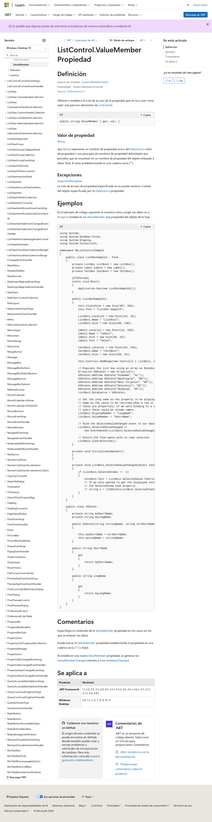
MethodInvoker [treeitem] (16, 389)
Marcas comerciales (15, 811)
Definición (171, 47)
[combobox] (26, 48)
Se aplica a (171, 61)
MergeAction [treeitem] (14, 351)
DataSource (137, 149)
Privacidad (112, 805)
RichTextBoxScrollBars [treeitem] (19, 766)
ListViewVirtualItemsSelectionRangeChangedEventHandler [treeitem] (27, 258)
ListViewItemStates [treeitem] (17, 244)
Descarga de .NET (196, 14)
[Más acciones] (151, 40)
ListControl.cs (74, 91)
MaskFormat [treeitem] (14, 276)
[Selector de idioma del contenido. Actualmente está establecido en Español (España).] (17, 797)
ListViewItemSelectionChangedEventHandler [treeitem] (27, 231)
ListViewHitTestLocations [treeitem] (21, 171)
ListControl (105, 105)
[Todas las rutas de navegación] (60, 40)
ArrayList (63, 217)
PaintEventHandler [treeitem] (17, 524)
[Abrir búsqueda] (188, 5)
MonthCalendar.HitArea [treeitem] (20, 400)
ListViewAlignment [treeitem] (17, 138)
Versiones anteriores (63, 805)
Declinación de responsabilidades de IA (26, 805)
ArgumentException (69, 181)
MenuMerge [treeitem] (14, 341)
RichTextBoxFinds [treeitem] (16, 756)
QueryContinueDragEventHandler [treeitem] (26, 697)
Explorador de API (85, 40)
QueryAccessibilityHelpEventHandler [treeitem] (27, 686)
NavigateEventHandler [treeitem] (19, 438)
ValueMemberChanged (71, 660)
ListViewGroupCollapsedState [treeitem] (23, 149)
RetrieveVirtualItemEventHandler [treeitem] (25, 745)
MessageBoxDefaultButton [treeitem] (22, 373)
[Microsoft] (6, 5)
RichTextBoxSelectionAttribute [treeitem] (24, 772)
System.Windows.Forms (95, 82)
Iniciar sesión (200, 5)
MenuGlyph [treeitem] (13, 330)
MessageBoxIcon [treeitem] (16, 378)
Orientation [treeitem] (13, 486)
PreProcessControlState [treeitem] (20, 573)
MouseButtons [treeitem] (15, 411)
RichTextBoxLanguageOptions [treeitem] (23, 761)
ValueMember (96, 217)
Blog (81, 805)
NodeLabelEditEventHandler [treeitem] (22, 449)
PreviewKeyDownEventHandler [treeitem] (24, 584)
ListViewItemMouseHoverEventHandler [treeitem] (27, 216)
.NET (68, 40)
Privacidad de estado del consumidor (146, 805)
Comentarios (172, 56)
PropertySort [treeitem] (14, 654)
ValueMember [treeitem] (21, 64)
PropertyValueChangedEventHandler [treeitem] (27, 675)
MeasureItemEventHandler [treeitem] (22, 314)
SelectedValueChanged (114, 660)
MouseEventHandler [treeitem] (18, 422)
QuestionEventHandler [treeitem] (20, 708)
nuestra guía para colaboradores (81, 758)
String (61, 141)
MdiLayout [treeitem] (13, 303)
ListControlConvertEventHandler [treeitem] (25, 86)
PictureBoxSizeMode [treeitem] (18, 540)
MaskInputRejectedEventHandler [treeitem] (25, 287)
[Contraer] (44, 40)
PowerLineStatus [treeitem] (16, 557)
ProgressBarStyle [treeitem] (16, 632)
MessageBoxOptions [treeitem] (18, 384)
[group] (106, 420)
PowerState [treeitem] (13, 562)
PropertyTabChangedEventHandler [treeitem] (26, 665)
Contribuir (96, 805)
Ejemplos (170, 51)
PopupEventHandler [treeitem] (18, 551)
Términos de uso (183, 805)
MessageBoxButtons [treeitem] (18, 368)
